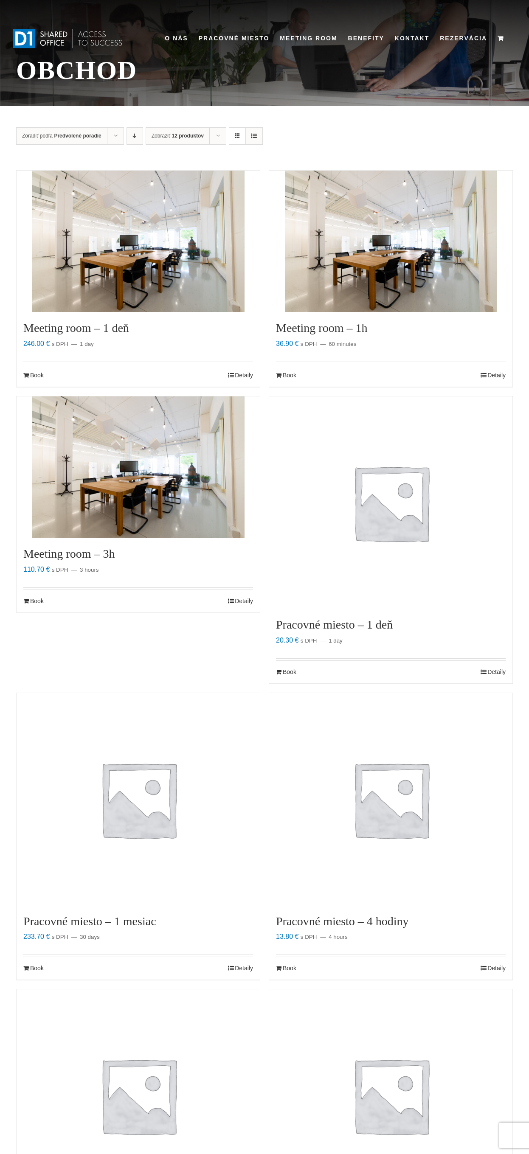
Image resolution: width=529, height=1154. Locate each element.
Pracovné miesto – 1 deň (334, 624)
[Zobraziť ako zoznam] (254, 136)
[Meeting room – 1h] (390, 241)
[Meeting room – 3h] (138, 467)
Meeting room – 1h (321, 327)
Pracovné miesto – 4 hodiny (342, 921)
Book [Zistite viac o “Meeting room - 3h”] (37, 601)
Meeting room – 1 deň (76, 327)
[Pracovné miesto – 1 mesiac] (138, 799)
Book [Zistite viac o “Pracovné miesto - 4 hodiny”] (289, 968)
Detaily (244, 375)
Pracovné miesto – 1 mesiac (89, 921)
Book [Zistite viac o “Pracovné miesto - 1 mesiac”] (37, 968)
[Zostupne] (135, 136)
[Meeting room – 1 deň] (138, 241)
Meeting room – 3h (69, 553)
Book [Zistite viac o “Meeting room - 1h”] (289, 375)
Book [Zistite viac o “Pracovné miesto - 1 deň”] (289, 671)
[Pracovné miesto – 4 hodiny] (390, 799)
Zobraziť (178, 136)
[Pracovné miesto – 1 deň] (390, 502)
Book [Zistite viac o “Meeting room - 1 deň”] (37, 375)
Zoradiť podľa (61, 136)
